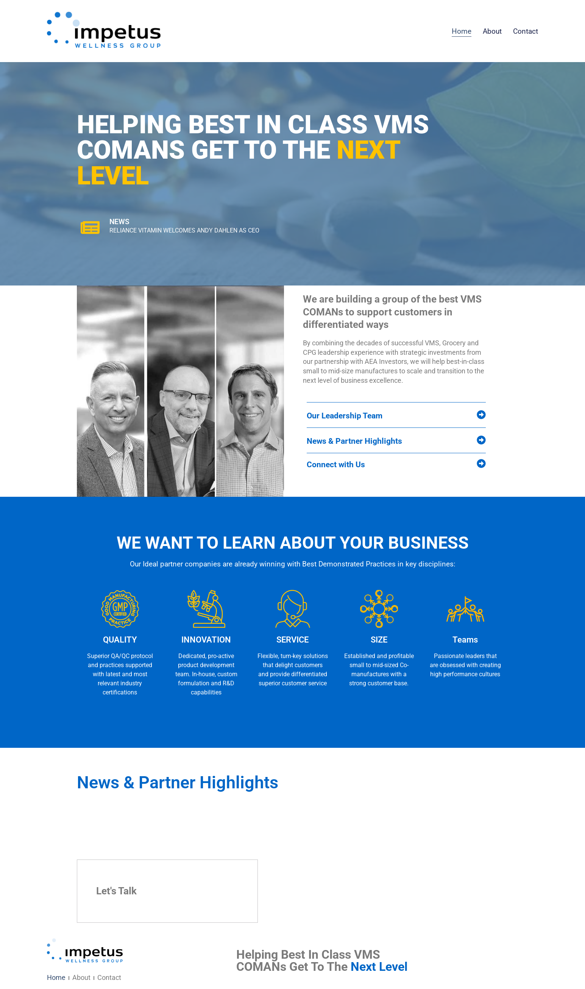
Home (461, 31)
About (492, 31)
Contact (525, 31)
